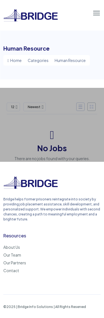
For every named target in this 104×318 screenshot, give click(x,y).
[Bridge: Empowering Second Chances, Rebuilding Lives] (31, 187)
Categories (38, 60)
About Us (11, 247)
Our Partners (14, 262)
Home (14, 60)
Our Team (12, 254)
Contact (11, 270)
